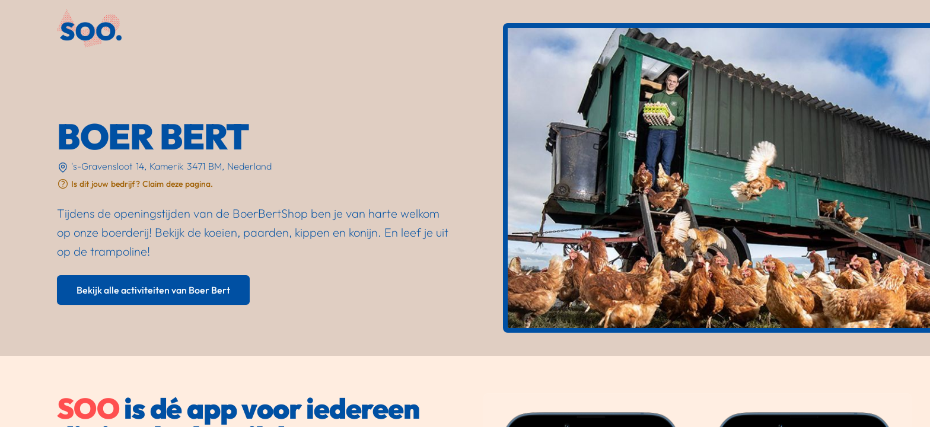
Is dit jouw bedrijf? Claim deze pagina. (142, 184)
